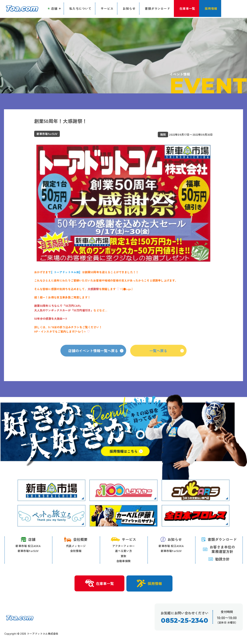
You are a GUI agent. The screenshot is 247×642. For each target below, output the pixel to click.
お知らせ (171, 539)
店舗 (28, 539)
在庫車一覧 (99, 583)
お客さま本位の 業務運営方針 (219, 549)
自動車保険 (123, 561)
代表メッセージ (76, 546)
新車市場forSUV (28, 551)
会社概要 (76, 539)
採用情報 (149, 583)
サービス (123, 539)
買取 (123, 556)
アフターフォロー (123, 546)
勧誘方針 (219, 559)
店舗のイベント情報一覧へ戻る (96, 356)
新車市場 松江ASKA (28, 546)
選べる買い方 (123, 551)
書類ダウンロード (219, 539)
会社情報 (75, 551)
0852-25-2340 (184, 620)
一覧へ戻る (167, 356)
